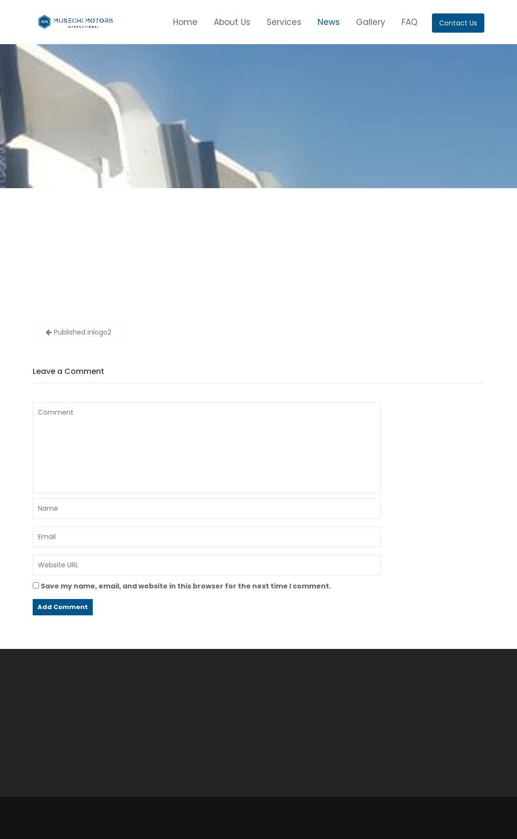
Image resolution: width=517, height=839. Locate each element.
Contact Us (458, 23)
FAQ (410, 22)
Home (185, 22)
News (329, 22)
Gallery (370, 22)
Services (284, 22)
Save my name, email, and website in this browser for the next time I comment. (186, 586)
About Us (232, 22)
